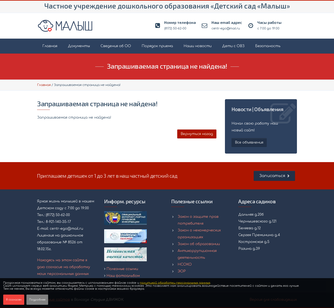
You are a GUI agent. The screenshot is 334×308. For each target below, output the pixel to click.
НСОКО (185, 264)
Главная (49, 46)
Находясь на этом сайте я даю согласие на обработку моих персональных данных (63, 267)
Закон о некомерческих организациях (199, 233)
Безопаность (268, 46)
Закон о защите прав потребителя (198, 220)
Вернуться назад (197, 134)
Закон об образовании (199, 244)
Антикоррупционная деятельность (197, 254)
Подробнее (37, 299)
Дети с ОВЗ (233, 46)
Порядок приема (157, 46)
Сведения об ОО (116, 46)
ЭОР (182, 271)
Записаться (274, 176)
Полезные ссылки (122, 269)
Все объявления (249, 142)
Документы (79, 46)
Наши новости (198, 46)
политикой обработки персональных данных (175, 282)
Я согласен (14, 299)
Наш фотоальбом (123, 276)
